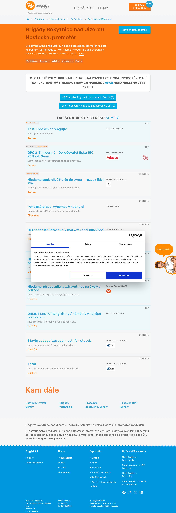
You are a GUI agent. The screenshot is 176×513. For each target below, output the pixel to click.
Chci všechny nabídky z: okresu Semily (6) (88, 95)
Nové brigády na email (134, 28)
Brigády (66, 402)
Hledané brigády (35, 460)
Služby (62, 465)
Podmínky (96, 465)
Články (30, 455)
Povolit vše (124, 275)
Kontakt (95, 455)
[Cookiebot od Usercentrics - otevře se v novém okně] (131, 236)
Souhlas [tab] (50, 244)
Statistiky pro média (101, 470)
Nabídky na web (98, 475)
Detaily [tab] (88, 244)
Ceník (62, 460)
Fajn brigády (128, 458)
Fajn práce (127, 474)
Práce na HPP (129, 402)
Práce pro (96, 402)
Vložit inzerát (65, 455)
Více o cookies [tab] (126, 244)
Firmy (103, 8)
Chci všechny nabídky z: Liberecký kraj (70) (88, 103)
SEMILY (112, 115)
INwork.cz (126, 466)
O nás (94, 460)
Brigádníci (83, 8)
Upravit (87, 275)
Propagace (64, 470)
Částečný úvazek (36, 402)
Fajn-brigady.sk (129, 482)
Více (81, 52)
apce (109, 80)
